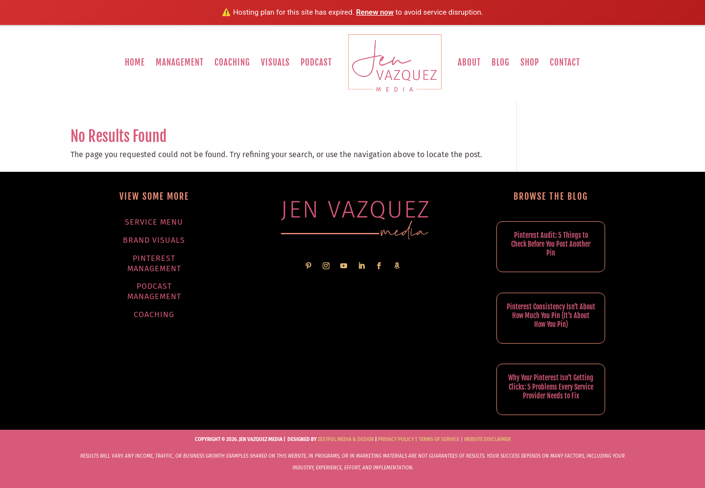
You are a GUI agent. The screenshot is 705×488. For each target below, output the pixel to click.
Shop (529, 62)
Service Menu (154, 222)
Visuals (275, 62)
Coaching (232, 62)
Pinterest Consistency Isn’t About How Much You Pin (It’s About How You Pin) (551, 315)
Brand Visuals (154, 240)
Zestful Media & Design (345, 439)
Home (135, 62)
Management (180, 62)
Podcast (316, 62)
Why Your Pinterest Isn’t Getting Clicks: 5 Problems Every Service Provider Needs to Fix (550, 386)
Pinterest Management (154, 263)
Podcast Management (154, 291)
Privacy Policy (396, 439)
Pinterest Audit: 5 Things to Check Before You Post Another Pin (550, 244)
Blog (501, 62)
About (469, 62)
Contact (565, 62)
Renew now (375, 12)
